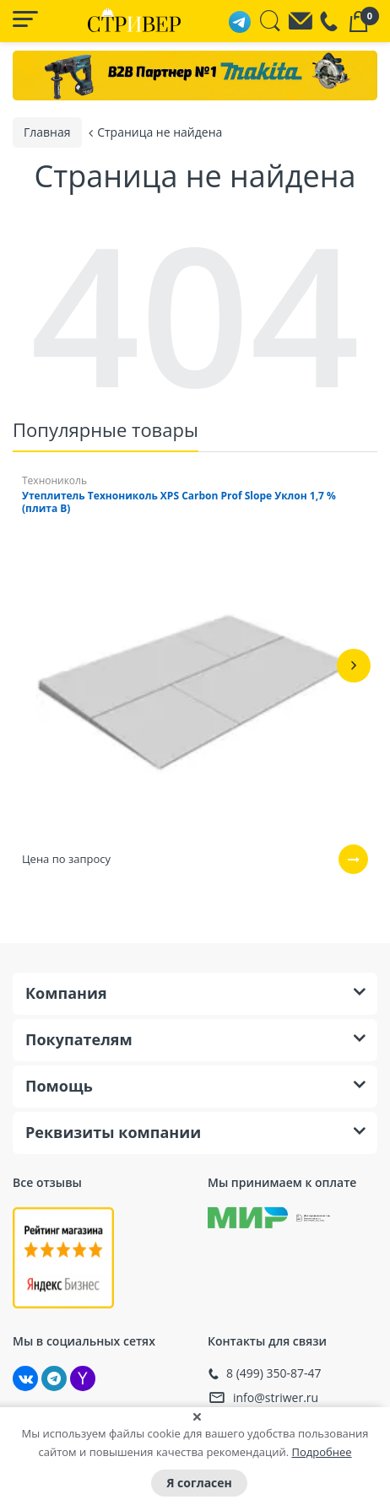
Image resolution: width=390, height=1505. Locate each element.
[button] (354, 665)
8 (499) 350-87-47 (274, 1372)
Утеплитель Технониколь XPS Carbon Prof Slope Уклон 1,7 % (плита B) (179, 501)
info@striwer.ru (275, 1397)
